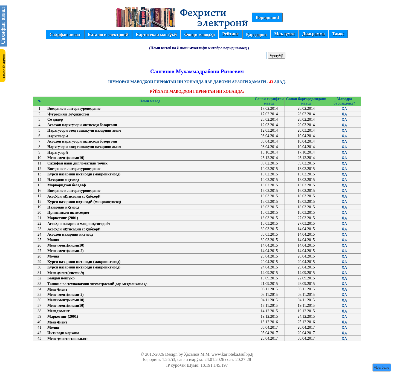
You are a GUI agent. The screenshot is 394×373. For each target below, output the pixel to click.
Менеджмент (58, 311)
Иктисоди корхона (63, 333)
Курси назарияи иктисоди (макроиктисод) (83, 174)
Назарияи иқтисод (63, 180)
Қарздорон (256, 34)
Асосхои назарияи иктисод (70, 234)
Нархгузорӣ (57, 136)
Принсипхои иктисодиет (68, 212)
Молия (53, 240)
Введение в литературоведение (73, 108)
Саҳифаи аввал (65, 34)
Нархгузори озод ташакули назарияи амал (84, 130)
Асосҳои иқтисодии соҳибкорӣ (73, 196)
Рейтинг (230, 33)
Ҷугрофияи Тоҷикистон (68, 114)
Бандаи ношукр (61, 278)
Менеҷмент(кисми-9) (65, 273)
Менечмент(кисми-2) (65, 251)
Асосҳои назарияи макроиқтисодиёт (78, 224)
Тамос (338, 33)
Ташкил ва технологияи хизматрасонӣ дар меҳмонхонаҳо (97, 284)
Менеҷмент (57, 289)
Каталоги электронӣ (108, 34)
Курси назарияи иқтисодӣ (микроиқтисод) (84, 202)
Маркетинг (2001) (62, 218)
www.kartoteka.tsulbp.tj (232, 354)
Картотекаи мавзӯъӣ (156, 34)
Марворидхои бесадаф (66, 185)
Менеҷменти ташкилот (67, 339)
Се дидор (55, 119)
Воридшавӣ (267, 17)
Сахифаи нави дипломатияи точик (77, 163)
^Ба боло (381, 367)
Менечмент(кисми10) (65, 158)
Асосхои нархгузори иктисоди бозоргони (82, 125)
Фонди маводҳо (199, 34)
